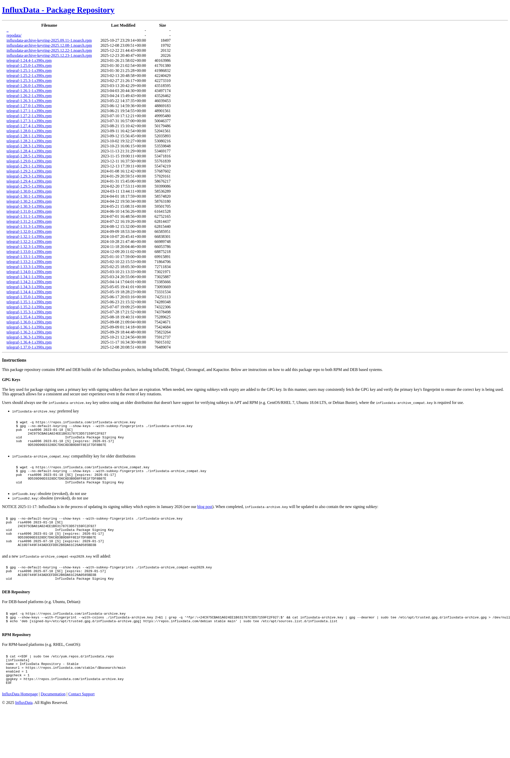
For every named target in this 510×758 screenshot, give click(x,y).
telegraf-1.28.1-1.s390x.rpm (29, 136)
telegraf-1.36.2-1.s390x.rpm (29, 332)
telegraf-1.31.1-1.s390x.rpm (29, 216)
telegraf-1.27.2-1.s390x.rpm (29, 116)
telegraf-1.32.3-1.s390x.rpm (29, 246)
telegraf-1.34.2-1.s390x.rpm (29, 282)
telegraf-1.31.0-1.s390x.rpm (29, 211)
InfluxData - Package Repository (58, 9)
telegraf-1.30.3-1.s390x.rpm (29, 206)
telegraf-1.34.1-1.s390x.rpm (29, 277)
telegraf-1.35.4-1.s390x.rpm (29, 317)
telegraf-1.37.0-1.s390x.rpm (29, 347)
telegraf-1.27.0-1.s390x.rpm (29, 106)
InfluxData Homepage (20, 729)
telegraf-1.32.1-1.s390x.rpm (29, 236)
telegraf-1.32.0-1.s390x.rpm (29, 231)
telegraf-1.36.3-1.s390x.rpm (29, 337)
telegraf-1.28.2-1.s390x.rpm (29, 141)
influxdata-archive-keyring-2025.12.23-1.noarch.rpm (49, 55)
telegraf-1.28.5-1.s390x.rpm (29, 156)
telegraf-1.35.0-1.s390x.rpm (29, 297)
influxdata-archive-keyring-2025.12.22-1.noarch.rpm (49, 50)
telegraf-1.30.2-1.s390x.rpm (29, 201)
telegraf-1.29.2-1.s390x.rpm (29, 171)
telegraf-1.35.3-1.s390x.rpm (29, 312)
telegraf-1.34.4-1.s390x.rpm (29, 292)
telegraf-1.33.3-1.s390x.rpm (29, 267)
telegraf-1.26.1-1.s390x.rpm (29, 91)
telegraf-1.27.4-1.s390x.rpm (29, 126)
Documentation (53, 729)
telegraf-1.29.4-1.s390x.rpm (29, 181)
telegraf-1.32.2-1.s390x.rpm (29, 241)
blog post (204, 519)
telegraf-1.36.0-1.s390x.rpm (29, 322)
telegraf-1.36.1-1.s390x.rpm (29, 327)
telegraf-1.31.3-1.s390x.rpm (29, 226)
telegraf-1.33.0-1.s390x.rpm (29, 251)
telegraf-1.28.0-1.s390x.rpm (29, 131)
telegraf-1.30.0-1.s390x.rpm (29, 191)
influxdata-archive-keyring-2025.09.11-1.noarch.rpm (49, 40)
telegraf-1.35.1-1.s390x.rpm (29, 302)
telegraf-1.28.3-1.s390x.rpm (29, 146)
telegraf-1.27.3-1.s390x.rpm (29, 121)
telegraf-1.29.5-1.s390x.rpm (29, 186)
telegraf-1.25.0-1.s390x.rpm (29, 65)
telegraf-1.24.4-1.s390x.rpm (29, 60)
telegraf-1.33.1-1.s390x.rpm (29, 257)
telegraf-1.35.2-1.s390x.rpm (29, 307)
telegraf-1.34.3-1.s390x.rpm (29, 287)
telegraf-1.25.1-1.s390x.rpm (29, 70)
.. (8, 30)
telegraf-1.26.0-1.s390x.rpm (29, 85)
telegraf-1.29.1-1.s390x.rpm (29, 166)
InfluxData (23, 738)
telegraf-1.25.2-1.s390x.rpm (29, 75)
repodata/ (14, 35)
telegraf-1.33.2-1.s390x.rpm (29, 262)
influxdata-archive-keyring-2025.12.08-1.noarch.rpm (49, 45)
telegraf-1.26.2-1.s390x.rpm (29, 96)
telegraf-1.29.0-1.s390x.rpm (29, 161)
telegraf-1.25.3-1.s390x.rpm (29, 80)
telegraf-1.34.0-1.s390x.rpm (29, 272)
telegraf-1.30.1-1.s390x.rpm (29, 196)
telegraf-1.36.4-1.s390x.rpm (29, 342)
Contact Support (81, 729)
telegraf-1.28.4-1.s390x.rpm (29, 151)
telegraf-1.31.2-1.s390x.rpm (29, 221)
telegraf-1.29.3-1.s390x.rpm (29, 176)
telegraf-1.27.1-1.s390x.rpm (29, 111)
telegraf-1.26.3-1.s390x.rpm (29, 101)
